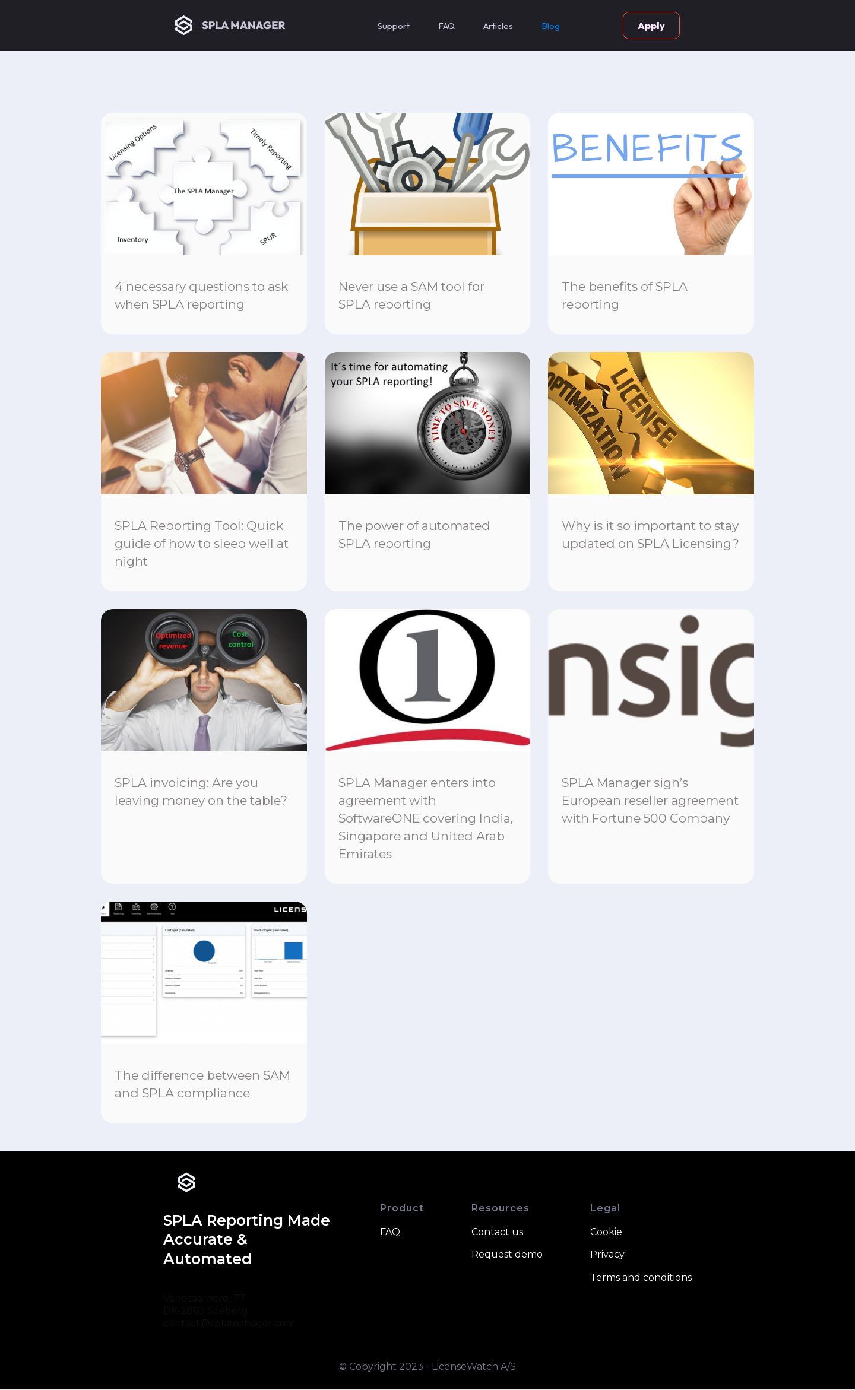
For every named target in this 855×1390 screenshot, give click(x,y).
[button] (498, 25)
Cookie (606, 1231)
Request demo (507, 1254)
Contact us (497, 1231)
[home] (233, 25)
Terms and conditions (641, 1277)
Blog (551, 25)
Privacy (607, 1254)
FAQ (446, 25)
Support (394, 25)
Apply (651, 25)
